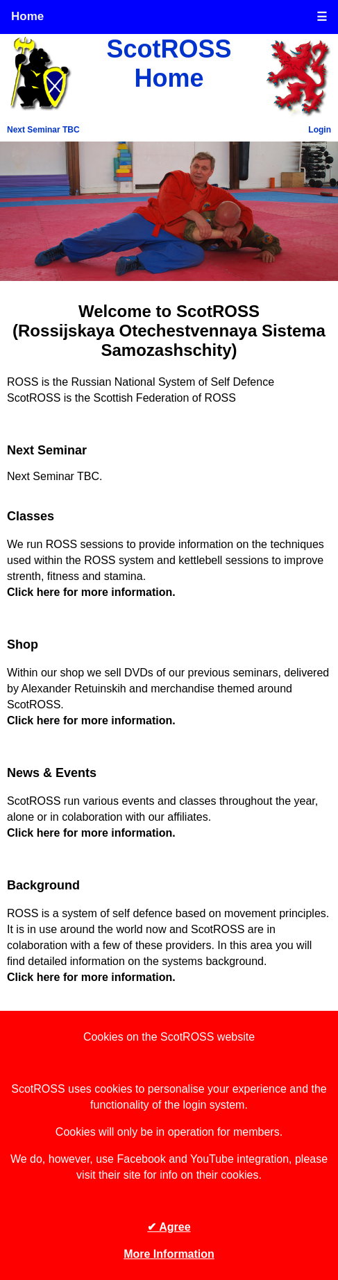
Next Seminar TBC (43, 130)
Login (319, 130)
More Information (169, 1254)
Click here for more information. (91, 592)
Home (27, 16)
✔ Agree (168, 1227)
